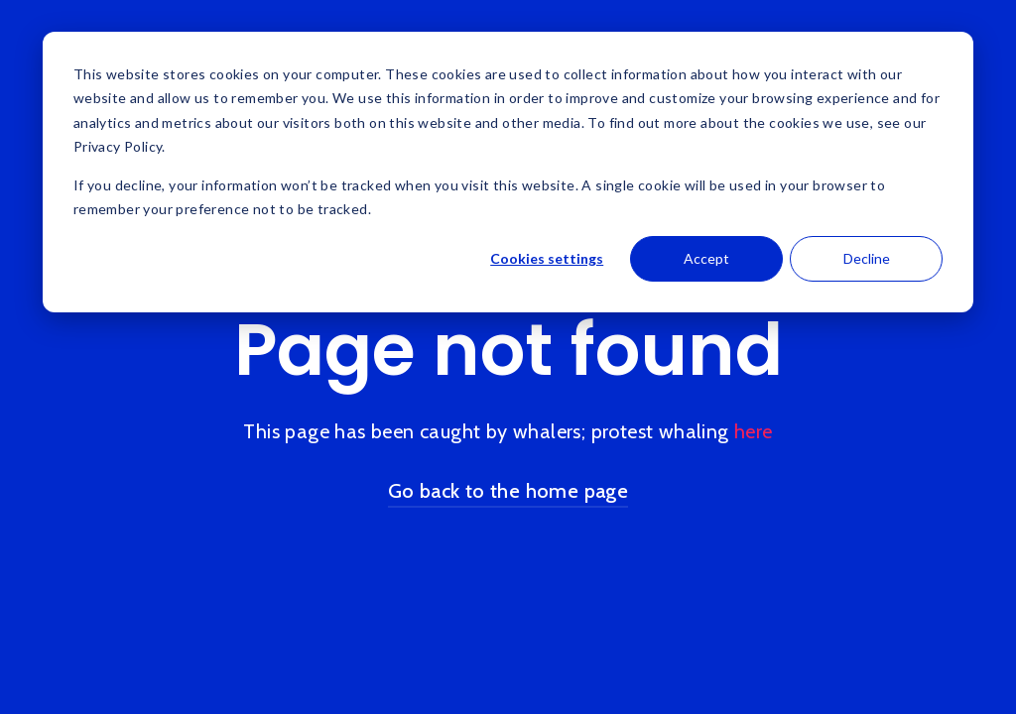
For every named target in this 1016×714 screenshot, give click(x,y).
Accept (706, 258)
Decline (866, 258)
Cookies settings (546, 258)
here (753, 431)
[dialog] (508, 172)
